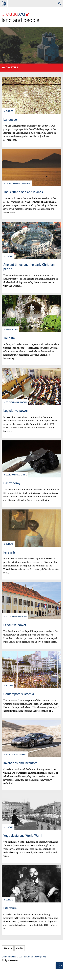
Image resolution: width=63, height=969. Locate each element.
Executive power (14, 624)
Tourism (9, 338)
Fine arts (9, 552)
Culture (9, 111)
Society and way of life (16, 475)
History (9, 256)
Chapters (12, 67)
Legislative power (15, 410)
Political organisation (16, 402)
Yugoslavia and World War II (22, 835)
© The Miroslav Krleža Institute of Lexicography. (24, 956)
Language (10, 119)
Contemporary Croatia (18, 693)
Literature (10, 908)
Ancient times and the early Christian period (29, 266)
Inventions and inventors (20, 763)
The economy (12, 330)
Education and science (16, 755)
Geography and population (18, 184)
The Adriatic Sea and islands (23, 192)
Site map (8, 948)
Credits (19, 948)
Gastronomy (11, 483)
